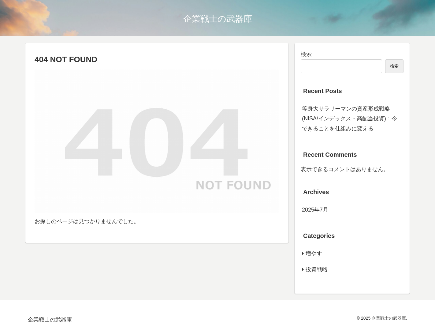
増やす (314, 253)
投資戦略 (317, 269)
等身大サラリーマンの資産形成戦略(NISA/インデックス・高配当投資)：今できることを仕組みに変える (349, 119)
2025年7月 (315, 210)
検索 (306, 54)
